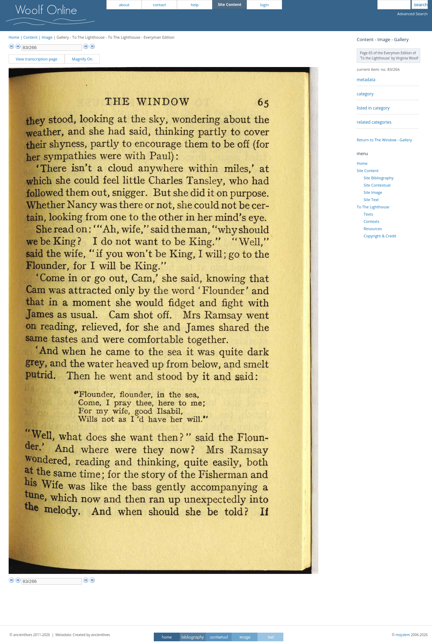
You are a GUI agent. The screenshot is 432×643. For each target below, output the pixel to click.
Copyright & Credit (380, 235)
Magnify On (82, 59)
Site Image (373, 192)
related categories (374, 122)
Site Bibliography (378, 177)
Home (14, 37)
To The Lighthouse (373, 206)
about (124, 4)
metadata (366, 80)
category (365, 94)
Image (47, 37)
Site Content (367, 170)
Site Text (371, 199)
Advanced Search (412, 13)
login (264, 4)
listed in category (373, 108)
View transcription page (36, 59)
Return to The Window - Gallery (384, 139)
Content (31, 37)
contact (159, 4)
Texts (368, 214)
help (194, 4)
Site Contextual (377, 185)
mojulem (403, 634)
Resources (373, 228)
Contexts (371, 221)
